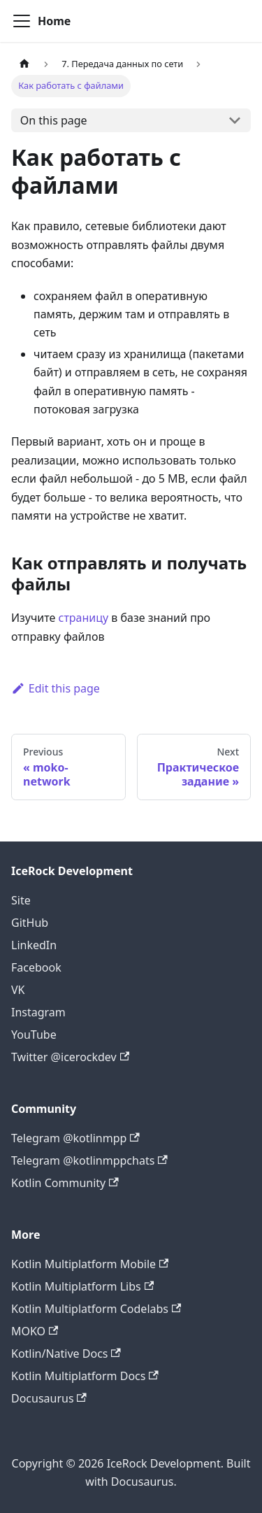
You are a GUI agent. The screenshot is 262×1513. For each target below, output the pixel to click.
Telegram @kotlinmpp (75, 1138)
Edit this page (55, 688)
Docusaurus (49, 1398)
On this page (53, 120)
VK (18, 989)
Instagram (38, 1012)
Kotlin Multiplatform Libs (82, 1286)
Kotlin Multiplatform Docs (85, 1376)
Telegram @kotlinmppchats (89, 1160)
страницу (84, 617)
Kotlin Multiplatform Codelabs (96, 1308)
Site (21, 900)
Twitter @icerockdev (70, 1057)
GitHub (29, 922)
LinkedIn (34, 945)
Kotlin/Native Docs (66, 1353)
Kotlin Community (65, 1183)
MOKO (34, 1331)
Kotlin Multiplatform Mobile (89, 1264)
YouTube (34, 1034)
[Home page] (24, 64)
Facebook (36, 967)
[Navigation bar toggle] (21, 20)
